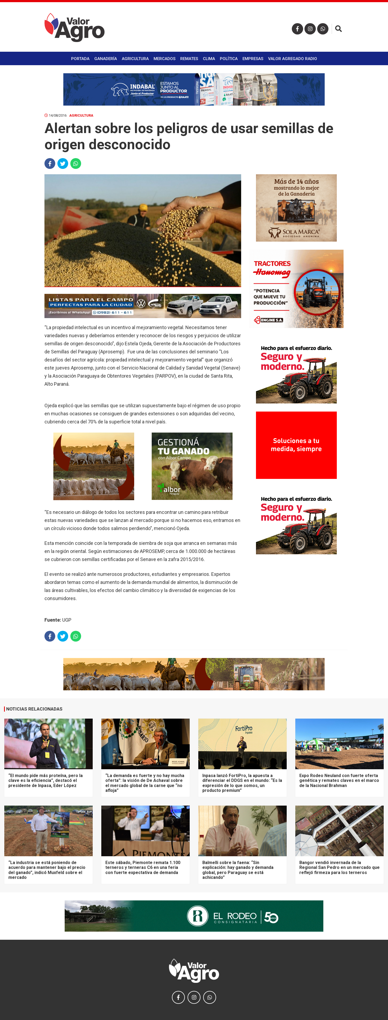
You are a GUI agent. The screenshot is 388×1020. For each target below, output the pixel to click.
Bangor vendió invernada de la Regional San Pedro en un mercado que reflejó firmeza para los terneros (339, 867)
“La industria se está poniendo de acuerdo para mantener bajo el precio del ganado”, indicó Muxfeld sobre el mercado (46, 870)
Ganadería (105, 58)
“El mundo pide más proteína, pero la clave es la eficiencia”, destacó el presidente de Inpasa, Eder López (45, 780)
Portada (80, 58)
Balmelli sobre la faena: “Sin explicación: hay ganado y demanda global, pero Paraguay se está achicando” (237, 870)
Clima (209, 58)
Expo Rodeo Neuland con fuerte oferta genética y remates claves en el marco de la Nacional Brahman (339, 780)
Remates (189, 58)
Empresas (252, 58)
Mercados (164, 58)
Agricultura (135, 58)
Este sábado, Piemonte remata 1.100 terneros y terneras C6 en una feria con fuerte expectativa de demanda (142, 867)
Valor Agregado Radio (292, 58)
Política (229, 58)
